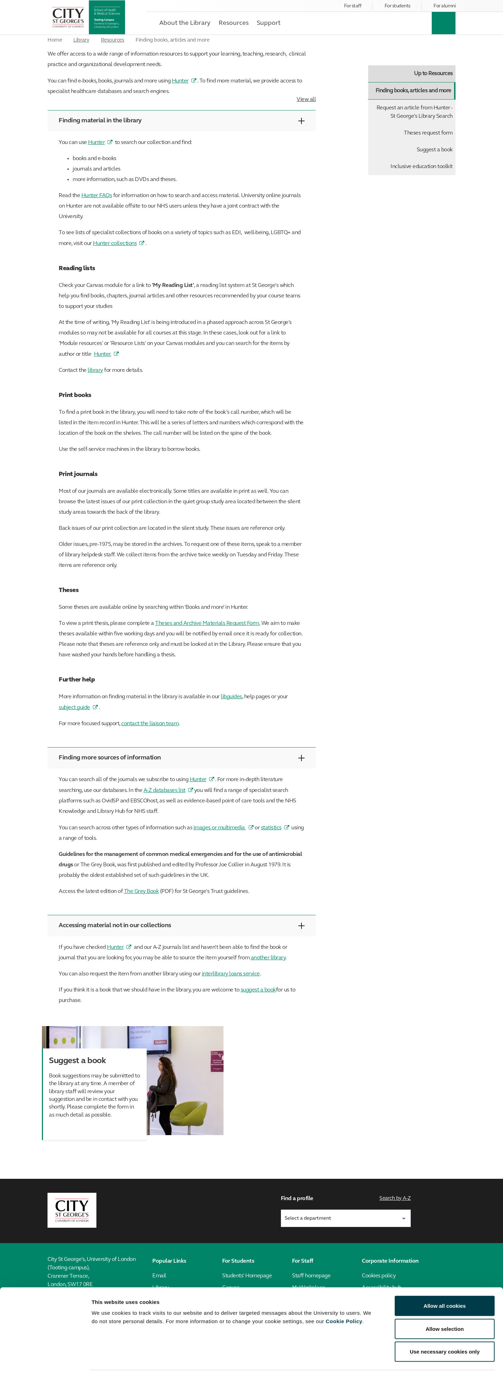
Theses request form (428, 133)
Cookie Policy (344, 1302)
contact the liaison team (149, 724)
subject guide (74, 707)
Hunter (180, 81)
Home (55, 40)
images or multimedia (220, 828)
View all (306, 99)
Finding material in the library (182, 120)
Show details (366, 1364)
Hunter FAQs (96, 196)
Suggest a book (435, 150)
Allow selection (444, 1309)
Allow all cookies (445, 1286)
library (95, 370)
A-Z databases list (164, 790)
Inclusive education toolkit (422, 166)
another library (268, 958)
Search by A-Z (395, 1197)
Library (81, 40)
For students (397, 6)
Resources (112, 40)
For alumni (444, 6)
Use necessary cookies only (445, 1332)
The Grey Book (141, 891)
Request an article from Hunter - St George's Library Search (415, 112)
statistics (271, 828)
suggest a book (258, 990)
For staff (353, 6)
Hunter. (102, 354)
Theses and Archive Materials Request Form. (207, 623)
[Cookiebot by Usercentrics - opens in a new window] (45, 1364)
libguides (231, 697)
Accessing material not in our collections (182, 925)
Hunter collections (115, 243)
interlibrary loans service (231, 974)
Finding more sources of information (182, 758)
